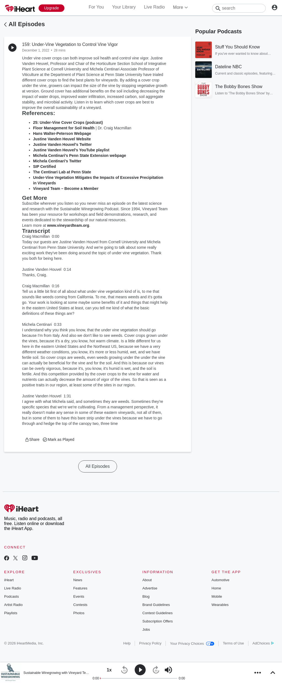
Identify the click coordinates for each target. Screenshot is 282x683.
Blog (146, 596)
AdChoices (263, 643)
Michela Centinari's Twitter (57, 161)
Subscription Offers (157, 621)
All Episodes (27, 24)
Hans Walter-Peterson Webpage (62, 133)
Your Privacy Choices (192, 643)
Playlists (10, 613)
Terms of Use (233, 643)
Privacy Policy (150, 643)
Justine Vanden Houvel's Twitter (62, 144)
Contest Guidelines (157, 613)
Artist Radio (13, 605)
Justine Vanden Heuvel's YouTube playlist (71, 150)
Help (127, 643)
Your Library (124, 7)
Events (78, 596)
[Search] (239, 8)
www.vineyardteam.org (68, 225)
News (77, 580)
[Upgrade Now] (51, 8)
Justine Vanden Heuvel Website (62, 139)
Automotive (220, 580)
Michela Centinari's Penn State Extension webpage (79, 155)
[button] (32, 439)
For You (96, 7)
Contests (80, 605)
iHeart (9, 580)
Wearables (220, 605)
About (147, 580)
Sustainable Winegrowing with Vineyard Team (56, 673)
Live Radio (154, 7)
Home (216, 588)
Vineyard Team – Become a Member (66, 188)
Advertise (149, 588)
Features (80, 588)
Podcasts (11, 596)
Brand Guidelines (156, 605)
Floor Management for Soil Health (63, 128)
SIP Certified (44, 166)
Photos (78, 613)
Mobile (217, 596)
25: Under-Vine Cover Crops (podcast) (68, 122)
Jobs (146, 629)
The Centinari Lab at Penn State (62, 172)
